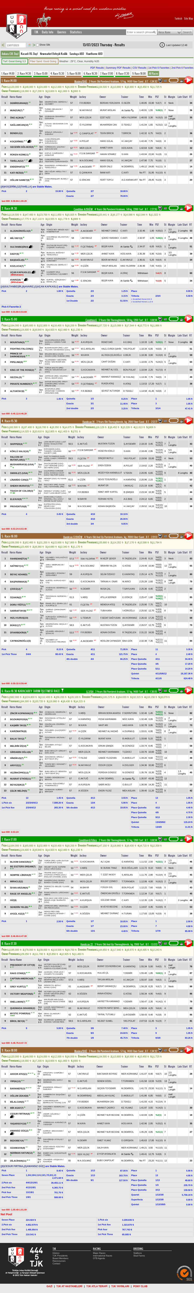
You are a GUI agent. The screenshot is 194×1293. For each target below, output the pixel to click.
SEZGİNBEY (50, 766)
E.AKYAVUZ (126, 260)
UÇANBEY (49, 104)
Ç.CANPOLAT (87, 133)
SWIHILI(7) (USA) (19, 473)
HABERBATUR (53, 232)
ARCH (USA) (56, 869)
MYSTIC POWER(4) (20, 1013)
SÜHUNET (60, 764)
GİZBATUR (49, 155)
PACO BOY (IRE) (51, 485)
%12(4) (159, 450)
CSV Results (139, 67)
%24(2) (159, 362)
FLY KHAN (62, 479)
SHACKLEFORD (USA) (53, 464)
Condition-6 (91, 320)
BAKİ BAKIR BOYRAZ (107, 1074)
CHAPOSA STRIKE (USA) (55, 875)
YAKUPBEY (48, 1107)
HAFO (59, 1080)
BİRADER (51, 559)
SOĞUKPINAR (60, 1153)
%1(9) (158, 180)
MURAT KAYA (104, 739)
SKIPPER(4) (16, 444)
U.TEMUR (86, 618)
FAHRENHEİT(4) (19, 558)
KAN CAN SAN (51, 149)
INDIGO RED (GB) (51, 912)
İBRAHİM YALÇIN (108, 566)
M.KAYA (85, 355)
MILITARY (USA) (57, 475)
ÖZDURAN (49, 118)
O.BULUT (127, 784)
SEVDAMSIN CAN (60, 124)
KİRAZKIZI (59, 631)
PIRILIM (48, 370)
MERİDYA (62, 102)
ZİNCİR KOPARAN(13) (22, 713)
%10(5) (159, 471)
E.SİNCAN (85, 180)
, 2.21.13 (151, 537)
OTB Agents (99, 1258)
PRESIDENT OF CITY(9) (22, 965)
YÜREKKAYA (50, 147)
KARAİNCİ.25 (60, 1122)
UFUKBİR (50, 631)
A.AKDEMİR (86, 167)
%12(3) (159, 573)
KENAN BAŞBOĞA (106, 506)
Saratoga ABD (77, 54)
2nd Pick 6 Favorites (182, 67)
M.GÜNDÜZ (128, 746)
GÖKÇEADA (60, 280)
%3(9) (158, 493)
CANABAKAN (50, 141)
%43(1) (159, 712)
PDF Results (97, 67)
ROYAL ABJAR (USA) (54, 378)
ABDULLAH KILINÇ (106, 1096)
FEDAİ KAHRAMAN (107, 719)
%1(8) (158, 154)
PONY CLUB (140, 1286)
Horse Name (164, 32)
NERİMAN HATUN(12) (21, 1153)
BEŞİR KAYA (107, 246)
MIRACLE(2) (16, 881)
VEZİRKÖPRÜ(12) (19, 772)
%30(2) (159, 230)
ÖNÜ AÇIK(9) (17, 117)
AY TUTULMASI (52, 641)
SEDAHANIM (57, 1131)
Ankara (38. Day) (10, 54)
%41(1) (159, 714)
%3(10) (159, 505)
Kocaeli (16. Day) (29, 54)
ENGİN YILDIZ (105, 791)
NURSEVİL (61, 596)
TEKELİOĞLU (50, 168)
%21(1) (159, 1132)
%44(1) (159, 238)
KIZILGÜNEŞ (58, 784)
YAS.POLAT (129, 349)
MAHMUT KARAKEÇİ (111, 377)
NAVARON (47, 1162)
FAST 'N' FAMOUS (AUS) (54, 456)
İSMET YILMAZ (104, 1140)
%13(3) (159, 720)
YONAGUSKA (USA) (52, 508)
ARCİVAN (60, 738)
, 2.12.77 (151, 422)
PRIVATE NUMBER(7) (21, 384)
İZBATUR (49, 726)
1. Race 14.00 (7, 73)
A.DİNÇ (124, 273)
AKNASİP (48, 1124)
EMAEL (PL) (52, 282)
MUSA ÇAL (105, 589)
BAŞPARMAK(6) (19, 581)
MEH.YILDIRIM (129, 117)
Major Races (99, 1253)
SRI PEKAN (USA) (51, 908)
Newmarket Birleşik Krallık (53, 54)
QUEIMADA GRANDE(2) (22, 1008)
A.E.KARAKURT (129, 180)
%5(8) (158, 457)
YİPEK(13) (15, 1081)
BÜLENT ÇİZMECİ (109, 881)
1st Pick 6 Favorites (159, 67)
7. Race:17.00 (9, 839)
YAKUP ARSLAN (109, 266)
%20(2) (159, 1123)
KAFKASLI (60, 247)
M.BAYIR (82, 499)
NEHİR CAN (49, 506)
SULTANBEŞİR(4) (19, 247)
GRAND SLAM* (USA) (53, 501)
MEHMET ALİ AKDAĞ (108, 731)
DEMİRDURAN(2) (19, 103)
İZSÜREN (60, 724)
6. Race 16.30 (90, 73)
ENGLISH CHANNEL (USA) (55, 877)
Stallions (137, 1253)
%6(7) (158, 1074)
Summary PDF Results (118, 67)
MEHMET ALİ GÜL (109, 370)
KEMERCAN (59, 1107)
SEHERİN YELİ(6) (19, 907)
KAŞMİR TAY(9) (18, 725)
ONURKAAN (52, 265)
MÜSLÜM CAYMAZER (110, 641)
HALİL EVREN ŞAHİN (111, 349)
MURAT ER (103, 485)
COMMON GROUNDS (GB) (55, 392)
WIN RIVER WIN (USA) (53, 1000)
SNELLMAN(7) (18, 1002)
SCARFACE (49, 1020)
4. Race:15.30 (9, 421)
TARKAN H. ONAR (108, 581)
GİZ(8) (13, 900)
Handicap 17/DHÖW (72, 537)
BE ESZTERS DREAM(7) (23, 866)
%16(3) (159, 881)
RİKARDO (61, 642)
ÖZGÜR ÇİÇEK (105, 765)
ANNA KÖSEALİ (104, 993)
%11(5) (159, 1147)
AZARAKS (48, 972)
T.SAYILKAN (128, 589)
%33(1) (159, 342)
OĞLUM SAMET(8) (20, 180)
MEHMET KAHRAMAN (108, 752)
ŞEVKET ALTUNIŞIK (110, 391)
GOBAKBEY (52, 261)
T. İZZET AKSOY (108, 875)
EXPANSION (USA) (52, 449)
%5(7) (158, 603)
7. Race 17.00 (106, 73)
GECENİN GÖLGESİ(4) (22, 147)
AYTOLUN (60, 718)
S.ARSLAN (127, 875)
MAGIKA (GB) (50, 356)
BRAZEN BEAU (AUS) (54, 354)
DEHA (47, 174)
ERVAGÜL (57, 132)
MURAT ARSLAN (108, 110)
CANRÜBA (58, 1073)
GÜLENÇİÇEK (60, 259)
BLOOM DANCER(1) (21, 862)
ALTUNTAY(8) (17, 391)
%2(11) (159, 639)
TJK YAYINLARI (120, 1286)
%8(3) (158, 980)
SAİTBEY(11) (17, 566)
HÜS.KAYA (126, 148)
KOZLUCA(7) (17, 266)
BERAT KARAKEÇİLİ (106, 986)
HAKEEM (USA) (50, 880)
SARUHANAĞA (51, 143)
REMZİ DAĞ (107, 342)
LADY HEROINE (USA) (53, 466)
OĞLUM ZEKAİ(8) (19, 1096)
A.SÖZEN (83, 790)
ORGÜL (59, 757)
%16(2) (159, 442)
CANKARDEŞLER (52, 139)
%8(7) (158, 484)
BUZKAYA (51, 253)
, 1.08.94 (151, 320)
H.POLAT (84, 141)
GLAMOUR (54, 1014)
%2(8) (158, 1014)
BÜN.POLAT (129, 370)
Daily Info (47, 32)
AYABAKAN (49, 116)
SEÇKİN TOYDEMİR (106, 1088)
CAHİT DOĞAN (108, 362)
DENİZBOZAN (58, 777)
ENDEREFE (50, 166)
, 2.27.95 (151, 209)
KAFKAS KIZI (59, 580)
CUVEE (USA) (58, 882)
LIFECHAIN (63, 893)
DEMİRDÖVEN (51, 102)
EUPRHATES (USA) (52, 504)
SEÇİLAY (62, 624)
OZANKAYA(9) (18, 1148)
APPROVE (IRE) (51, 376)
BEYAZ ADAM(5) (19, 574)
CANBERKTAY (49, 1095)
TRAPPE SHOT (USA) (53, 873)
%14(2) (159, 1001)
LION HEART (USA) (52, 442)
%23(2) (159, 125)
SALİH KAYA (103, 1148)
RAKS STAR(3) (18, 973)
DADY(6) (15, 254)
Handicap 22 (86, 944)
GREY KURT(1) (18, 986)
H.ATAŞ (127, 383)
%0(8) (158, 391)
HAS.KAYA (127, 725)
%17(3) (159, 370)
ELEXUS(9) (16, 499)
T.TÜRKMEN (128, 881)
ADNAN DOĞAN (107, 632)
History (56, 1253)
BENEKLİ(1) (16, 133)
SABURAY (49, 134)
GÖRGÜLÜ (61, 617)
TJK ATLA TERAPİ (96, 1286)
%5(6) (158, 349)
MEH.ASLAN (128, 790)
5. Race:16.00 (9, 536)
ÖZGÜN (49, 567)
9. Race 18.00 (139, 73)
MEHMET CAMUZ (109, 231)
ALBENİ (58, 790)
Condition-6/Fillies (88, 840)
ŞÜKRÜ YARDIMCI (110, 238)
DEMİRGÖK (60, 712)
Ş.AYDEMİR (130, 444)
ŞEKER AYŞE (50, 900)
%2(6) (158, 254)
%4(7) (158, 273)
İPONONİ (60, 573)
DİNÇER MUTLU (105, 458)
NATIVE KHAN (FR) (53, 382)
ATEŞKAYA (57, 1160)
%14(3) (159, 1107)
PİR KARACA (51, 619)
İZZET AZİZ (105, 117)
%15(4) (159, 452)
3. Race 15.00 (40, 73)
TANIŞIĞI (48, 451)
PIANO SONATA (51, 893)
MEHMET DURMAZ (110, 913)
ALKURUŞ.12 (51, 606)
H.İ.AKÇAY (126, 141)
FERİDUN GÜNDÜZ (107, 772)
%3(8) (158, 624)
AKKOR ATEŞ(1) (19, 1074)
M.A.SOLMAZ (86, 160)
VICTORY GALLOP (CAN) (54, 964)
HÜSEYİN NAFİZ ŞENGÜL (109, 1008)
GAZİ (49, 1286)
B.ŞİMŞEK (129, 492)
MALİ (47, 481)
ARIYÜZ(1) (16, 765)
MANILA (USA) (50, 987)
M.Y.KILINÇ (129, 377)
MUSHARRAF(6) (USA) (22, 464)
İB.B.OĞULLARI (130, 868)
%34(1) (159, 598)
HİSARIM (63, 376)
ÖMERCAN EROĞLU (110, 893)
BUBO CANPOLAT (105, 1160)
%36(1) (159, 110)
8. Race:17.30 (9, 943)
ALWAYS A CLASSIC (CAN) (55, 968)
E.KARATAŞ (128, 574)
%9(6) (158, 498)
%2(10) (159, 631)
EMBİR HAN (48, 1153)
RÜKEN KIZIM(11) (19, 154)
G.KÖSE (126, 566)
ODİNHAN (47, 1082)
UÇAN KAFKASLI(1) (21, 272)
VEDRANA (63, 906)
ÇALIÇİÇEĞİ (60, 730)
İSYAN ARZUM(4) (19, 887)
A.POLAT (128, 465)
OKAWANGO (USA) (62, 350)
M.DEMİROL (127, 166)
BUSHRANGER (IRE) (53, 348)
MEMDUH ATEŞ (107, 605)
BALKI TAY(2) (17, 739)
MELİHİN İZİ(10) (18, 746)
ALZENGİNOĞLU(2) (20, 231)
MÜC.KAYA (128, 719)
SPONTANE (50, 391)
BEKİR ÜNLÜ (106, 167)
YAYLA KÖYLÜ (61, 557)
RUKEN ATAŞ (107, 383)
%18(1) (159, 481)
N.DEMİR (85, 589)
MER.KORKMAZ (129, 1074)
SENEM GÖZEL (104, 1081)
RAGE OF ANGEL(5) (21, 894)
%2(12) (159, 616)
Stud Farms (139, 1255)
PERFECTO (49, 886)
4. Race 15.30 (57, 73)
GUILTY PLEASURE (52, 966)
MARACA (49, 342)
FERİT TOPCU (106, 180)
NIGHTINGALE (57, 1007)
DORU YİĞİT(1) (18, 605)
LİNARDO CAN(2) (19, 480)
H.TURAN (127, 907)
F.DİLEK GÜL (107, 887)
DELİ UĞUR (50, 172)
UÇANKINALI (52, 274)
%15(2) (159, 726)
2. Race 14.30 (24, 73)
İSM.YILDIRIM (88, 558)
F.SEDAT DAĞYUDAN (110, 618)
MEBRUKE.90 (57, 565)
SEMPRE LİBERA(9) (21, 875)
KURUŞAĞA (51, 617)
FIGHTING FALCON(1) (21, 349)
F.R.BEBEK (85, 103)
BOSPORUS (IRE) (52, 389)
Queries (61, 32)
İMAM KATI (105, 173)
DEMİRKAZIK (50, 714)
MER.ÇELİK (86, 148)
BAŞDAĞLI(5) (17, 260)
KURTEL (50, 280)
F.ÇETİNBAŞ (87, 246)
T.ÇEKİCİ (127, 752)
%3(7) (158, 103)
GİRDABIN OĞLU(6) (21, 752)
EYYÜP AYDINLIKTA (106, 1154)
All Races (153, 73)
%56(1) (159, 973)
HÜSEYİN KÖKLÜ (106, 451)
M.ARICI (126, 581)
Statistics (76, 32)
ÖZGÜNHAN (51, 596)
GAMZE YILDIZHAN (107, 758)
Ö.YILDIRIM (86, 125)
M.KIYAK (82, 486)
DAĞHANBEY (49, 1149)
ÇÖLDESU (54, 1114)
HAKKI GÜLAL (106, 141)
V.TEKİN (128, 473)
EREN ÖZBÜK (104, 465)
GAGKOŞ (48, 1002)
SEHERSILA (61, 588)
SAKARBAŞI (52, 237)
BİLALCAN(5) (17, 1102)
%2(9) (158, 771)
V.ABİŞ (84, 597)
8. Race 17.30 (122, 73)
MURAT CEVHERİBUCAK (109, 966)
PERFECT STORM (52, 491)
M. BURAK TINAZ (109, 868)
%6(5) (158, 133)
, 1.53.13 (151, 944)
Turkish (178, 18)
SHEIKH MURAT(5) (20, 486)
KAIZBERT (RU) (53, 272)
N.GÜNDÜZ (128, 772)
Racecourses (59, 1261)
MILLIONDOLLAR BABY (54, 914)
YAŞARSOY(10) (18, 1123)
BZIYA (57, 985)
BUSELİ (64, 179)
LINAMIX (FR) (49, 982)
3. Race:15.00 (9, 319)
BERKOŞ (47, 1075)
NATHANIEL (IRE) (57, 487)
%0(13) (159, 780)
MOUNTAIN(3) (17, 342)
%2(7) (158, 383)
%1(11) (159, 166)
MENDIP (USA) (50, 479)
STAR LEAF (58, 972)
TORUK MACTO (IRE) (54, 368)
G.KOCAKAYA (88, 370)
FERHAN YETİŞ (105, 499)
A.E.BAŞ (127, 342)
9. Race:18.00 (9, 1050)
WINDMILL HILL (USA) (53, 499)
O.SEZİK (125, 103)
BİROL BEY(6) (17, 1021)
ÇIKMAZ (49, 612)
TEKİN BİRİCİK (107, 133)
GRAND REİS (58, 1022)
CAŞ (49, 267)
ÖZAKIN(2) (16, 597)
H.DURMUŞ (128, 731)
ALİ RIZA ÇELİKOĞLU (111, 355)
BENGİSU (63, 771)
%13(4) (159, 355)
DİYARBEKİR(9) (18, 632)
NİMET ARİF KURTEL (108, 492)
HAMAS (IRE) (49, 996)
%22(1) (159, 861)
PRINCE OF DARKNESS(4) (18, 355)
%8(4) (158, 148)
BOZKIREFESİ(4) (19, 719)
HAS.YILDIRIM (127, 266)
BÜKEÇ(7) (15, 625)
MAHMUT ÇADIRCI (106, 1108)
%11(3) (159, 575)
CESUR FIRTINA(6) (20, 1114)
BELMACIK (57, 109)
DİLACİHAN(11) (18, 1160)
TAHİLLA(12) (17, 161)
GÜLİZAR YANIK (108, 900)
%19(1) (159, 478)
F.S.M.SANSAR (87, 153)
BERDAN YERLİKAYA (110, 103)
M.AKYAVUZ (86, 110)
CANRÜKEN (57, 153)
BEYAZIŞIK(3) (17, 785)
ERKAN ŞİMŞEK (106, 746)
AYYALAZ (58, 1139)
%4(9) (158, 491)
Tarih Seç (29, 45)
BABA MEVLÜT (51, 751)
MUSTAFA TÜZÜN (106, 444)
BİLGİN (48, 747)
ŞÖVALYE (50, 633)
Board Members (60, 1258)
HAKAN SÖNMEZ (108, 154)
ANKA (48, 565)
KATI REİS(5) (17, 173)
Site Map (188, 18)
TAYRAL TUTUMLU (106, 1014)
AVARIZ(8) (15, 280)
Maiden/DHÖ (80, 81)
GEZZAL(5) (16, 377)
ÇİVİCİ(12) (15, 589)
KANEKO (48, 1016)
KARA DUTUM (62, 861)
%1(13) (159, 777)
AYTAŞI (58, 745)
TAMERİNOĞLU (51, 786)
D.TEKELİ (126, 125)
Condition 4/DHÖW (83, 209)
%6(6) (158, 141)
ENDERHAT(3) (18, 167)
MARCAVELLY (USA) (52, 497)
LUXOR (47, 1007)
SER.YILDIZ (84, 466)
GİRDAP (62, 751)
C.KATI (125, 172)
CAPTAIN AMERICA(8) (22, 978)
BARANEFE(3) (18, 1088)
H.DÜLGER (128, 765)
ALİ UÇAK (105, 862)
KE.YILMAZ (127, 1107)
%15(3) (159, 117)
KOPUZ (48, 153)
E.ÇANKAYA (86, 172)
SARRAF (49, 610)
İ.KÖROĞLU (128, 610)
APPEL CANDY (50, 458)
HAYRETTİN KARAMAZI (108, 1001)
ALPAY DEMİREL (106, 778)
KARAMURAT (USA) (53, 863)
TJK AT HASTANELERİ (69, 1286)
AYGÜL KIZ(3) (17, 914)
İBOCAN (50, 239)
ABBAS (47, 895)
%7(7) (158, 487)
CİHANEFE (48, 1160)
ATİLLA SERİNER (108, 597)
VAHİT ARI (103, 725)
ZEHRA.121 (61, 603)
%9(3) (158, 246)
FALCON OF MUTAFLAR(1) (18, 458)
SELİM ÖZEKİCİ (107, 574)
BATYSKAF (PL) (51, 759)
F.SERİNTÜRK (129, 713)
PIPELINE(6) (17, 362)
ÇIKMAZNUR (59, 610)
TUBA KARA (106, 611)
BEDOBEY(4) (17, 1140)
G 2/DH (89, 692)
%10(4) (159, 587)
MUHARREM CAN (108, 125)
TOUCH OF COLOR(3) (22, 491)
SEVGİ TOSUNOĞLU (107, 479)
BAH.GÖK (127, 641)
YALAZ (49, 126)
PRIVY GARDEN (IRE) (56, 383)
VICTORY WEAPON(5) (22, 994)
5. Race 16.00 (74, 73)
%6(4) (158, 260)
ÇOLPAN (60, 147)
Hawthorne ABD (94, 54)
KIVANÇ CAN (60, 1103)
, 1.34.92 (151, 81)
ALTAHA (48, 124)
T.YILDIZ (82, 758)
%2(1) (158, 1115)
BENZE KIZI (63, 230)
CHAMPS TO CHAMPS (53, 974)
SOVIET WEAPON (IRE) (54, 994)
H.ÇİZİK (85, 266)
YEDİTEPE (49, 161)
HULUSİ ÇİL (103, 973)
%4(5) (158, 266)
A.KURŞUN (86, 342)
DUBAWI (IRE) (64, 356)
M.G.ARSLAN (88, 349)
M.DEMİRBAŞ (84, 1095)
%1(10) (159, 172)
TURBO (48, 109)
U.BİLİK (127, 355)
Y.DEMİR (127, 973)
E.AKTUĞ (82, 444)
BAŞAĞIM (60, 1095)
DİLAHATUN (63, 237)
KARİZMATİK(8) (18, 731)
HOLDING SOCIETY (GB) (52, 452)
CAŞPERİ (51, 247)
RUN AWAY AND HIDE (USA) (56, 898)
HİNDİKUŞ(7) (17, 758)
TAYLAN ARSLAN (105, 980)
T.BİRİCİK (126, 133)
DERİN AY (62, 265)
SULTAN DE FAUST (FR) (57, 245)
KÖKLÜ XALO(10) (19, 451)
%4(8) (158, 459)
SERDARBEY (51, 575)
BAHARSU (59, 116)
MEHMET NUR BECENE (108, 1115)
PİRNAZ (57, 1087)
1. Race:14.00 (9, 81)
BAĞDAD (60, 253)
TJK (36, 32)
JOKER (46, 1114)
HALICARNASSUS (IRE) (55, 340)
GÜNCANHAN (49, 1147)
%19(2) (159, 900)
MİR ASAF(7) (17, 1108)
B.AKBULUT (128, 738)
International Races (102, 1255)
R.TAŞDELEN (129, 558)
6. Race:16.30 (10, 691)
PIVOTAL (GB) (50, 1009)
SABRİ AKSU (104, 785)
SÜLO (48, 598)
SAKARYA (47, 1109)
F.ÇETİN (82, 458)
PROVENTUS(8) (18, 506)
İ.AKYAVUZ (86, 238)
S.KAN (124, 154)
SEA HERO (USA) (51, 468)
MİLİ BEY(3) (16, 238)
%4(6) (158, 993)
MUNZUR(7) (16, 110)
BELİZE (58, 886)
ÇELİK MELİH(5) (19, 791)
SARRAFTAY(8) (18, 611)
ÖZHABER (49, 111)
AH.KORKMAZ (129, 618)
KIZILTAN (60, 1147)
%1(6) (158, 160)
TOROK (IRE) (49, 861)
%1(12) (159, 764)
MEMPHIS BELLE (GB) (53, 980)
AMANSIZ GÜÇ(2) (19, 1131)
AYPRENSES (61, 166)
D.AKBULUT (128, 758)
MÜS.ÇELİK (86, 117)
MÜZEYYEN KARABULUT (110, 473)
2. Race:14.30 (9, 208)
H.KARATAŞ (130, 479)
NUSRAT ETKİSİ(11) (21, 778)
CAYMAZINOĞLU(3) (20, 641)
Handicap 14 (88, 422)
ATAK (47, 181)
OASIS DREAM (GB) (54, 385)
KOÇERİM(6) (17, 141)
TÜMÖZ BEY (52, 230)
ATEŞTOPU (48, 1073)
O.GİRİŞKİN (127, 1140)
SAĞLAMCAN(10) (19, 125)
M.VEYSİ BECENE (109, 907)
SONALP (48, 132)
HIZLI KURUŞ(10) (19, 618)
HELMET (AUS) (50, 867)
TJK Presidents (60, 1255)
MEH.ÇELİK (129, 1008)
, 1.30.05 (151, 692)
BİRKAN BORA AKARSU (109, 713)
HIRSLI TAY (60, 172)
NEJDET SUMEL (105, 1021)
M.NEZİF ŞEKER (108, 558)
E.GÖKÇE (127, 597)
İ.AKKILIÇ (128, 485)
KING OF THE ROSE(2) (22, 370)
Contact (56, 1263)
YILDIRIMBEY (50, 360)
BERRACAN (48, 1103)
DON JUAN (49, 753)
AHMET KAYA (106, 148)
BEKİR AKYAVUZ (109, 260)
